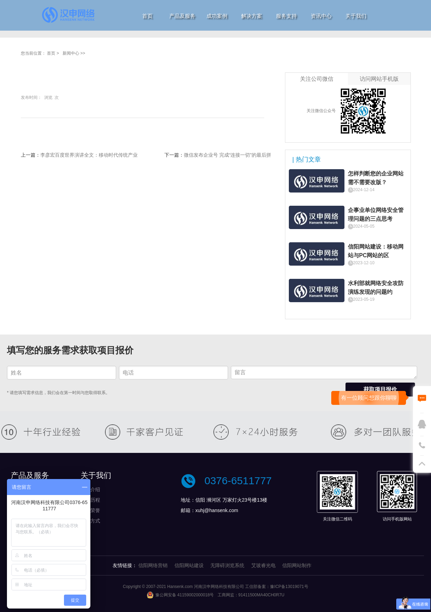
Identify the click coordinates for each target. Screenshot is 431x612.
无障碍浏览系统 (227, 565)
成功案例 (216, 16)
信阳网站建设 (189, 565)
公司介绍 (90, 489)
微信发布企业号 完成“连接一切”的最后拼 (227, 155)
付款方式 (90, 521)
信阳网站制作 (296, 565)
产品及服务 (182, 16)
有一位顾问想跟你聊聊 (369, 398)
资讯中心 (321, 16)
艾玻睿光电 (263, 565)
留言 (324, 372)
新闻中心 (71, 53)
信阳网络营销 (153, 565)
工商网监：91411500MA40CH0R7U (251, 595)
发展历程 (90, 500)
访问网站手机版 (379, 79)
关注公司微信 (316, 79)
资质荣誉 (90, 510)
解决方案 (251, 16)
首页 (147, 16)
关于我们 (355, 16)
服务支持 (286, 16)
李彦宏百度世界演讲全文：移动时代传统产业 (89, 155)
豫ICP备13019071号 (289, 586)
